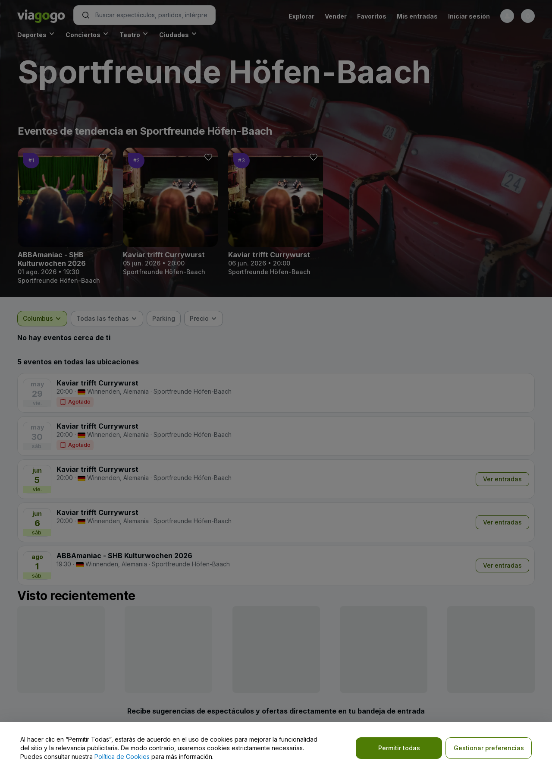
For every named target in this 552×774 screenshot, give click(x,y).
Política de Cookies (122, 756)
